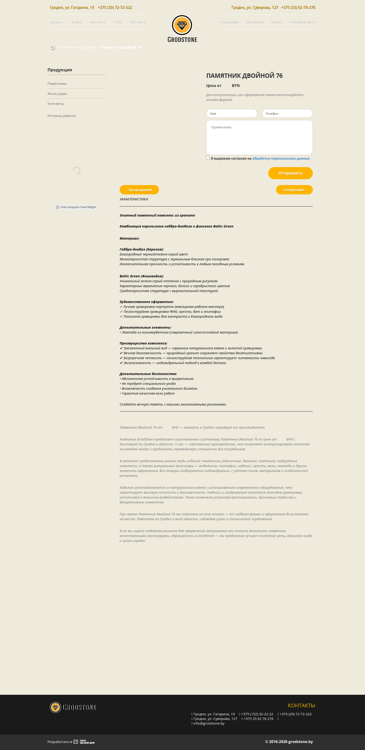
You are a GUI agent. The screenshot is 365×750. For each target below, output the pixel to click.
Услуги (76, 22)
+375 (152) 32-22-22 (256, 714)
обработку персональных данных (281, 158)
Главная (56, 22)
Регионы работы (302, 22)
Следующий (294, 189)
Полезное (97, 22)
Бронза (275, 22)
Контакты (137, 22)
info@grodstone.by (207, 723)
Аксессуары (254, 22)
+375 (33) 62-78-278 (298, 7)
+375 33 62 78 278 (257, 718)
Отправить (290, 173)
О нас (117, 22)
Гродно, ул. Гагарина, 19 (213, 714)
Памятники (229, 22)
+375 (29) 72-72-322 (115, 7)
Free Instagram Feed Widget (76, 207)
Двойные (88, 47)
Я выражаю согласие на (258, 158)
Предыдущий (139, 189)
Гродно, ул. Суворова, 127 (214, 718)
